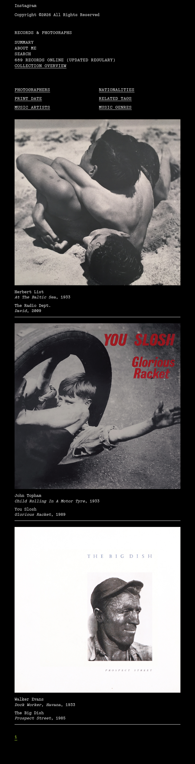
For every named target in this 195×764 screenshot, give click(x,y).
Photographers (32, 89)
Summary (24, 42)
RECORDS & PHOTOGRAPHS (43, 32)
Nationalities (116, 89)
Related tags (115, 98)
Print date (28, 98)
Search (23, 53)
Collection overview (40, 65)
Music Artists (32, 107)
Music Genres (115, 107)
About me (25, 48)
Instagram (25, 5)
